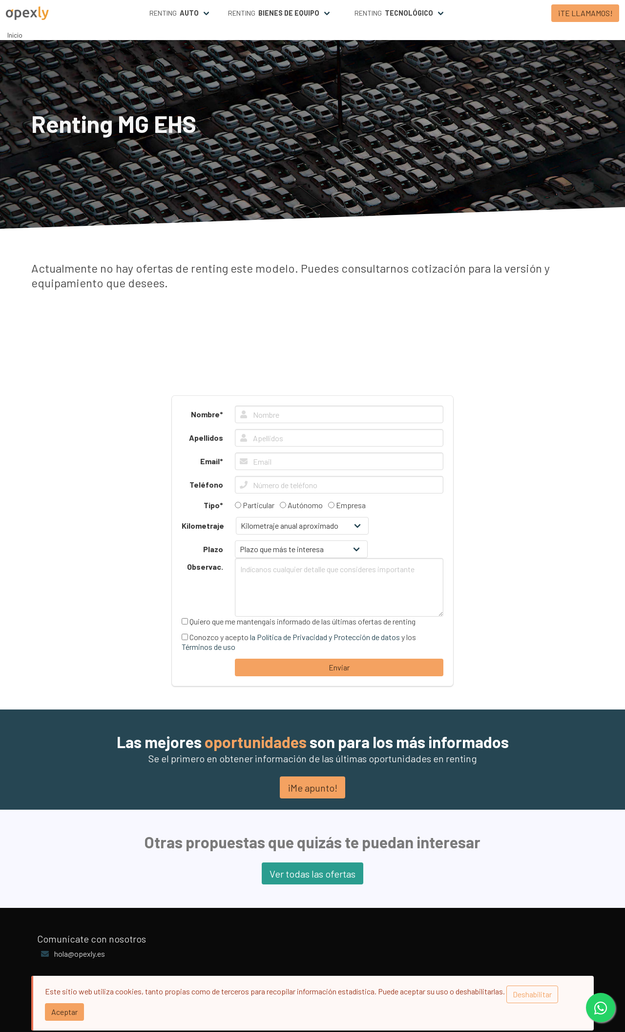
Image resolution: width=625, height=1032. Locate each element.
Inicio (14, 35)
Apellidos (206, 437)
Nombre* (207, 414)
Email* (211, 461)
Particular (254, 505)
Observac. (205, 566)
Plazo (213, 549)
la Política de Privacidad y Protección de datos (325, 637)
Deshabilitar (532, 994)
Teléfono (206, 484)
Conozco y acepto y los (299, 641)
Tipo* (213, 505)
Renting (174, 13)
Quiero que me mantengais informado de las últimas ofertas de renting (299, 621)
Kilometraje (203, 525)
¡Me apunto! (312, 788)
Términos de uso (208, 646)
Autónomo (301, 505)
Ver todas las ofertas (312, 874)
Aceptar (64, 1011)
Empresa (347, 505)
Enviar (339, 667)
